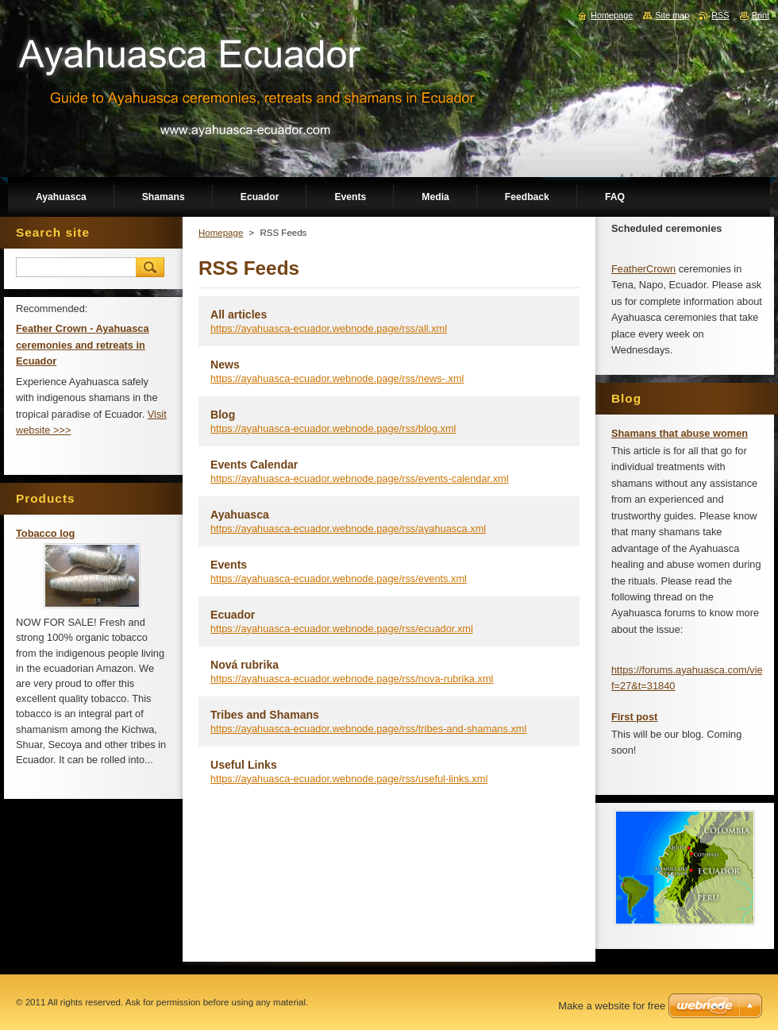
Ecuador (232, 614)
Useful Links (243, 764)
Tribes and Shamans (264, 714)
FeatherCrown (643, 269)
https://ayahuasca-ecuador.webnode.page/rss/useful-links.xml (348, 779)
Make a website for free (611, 1006)
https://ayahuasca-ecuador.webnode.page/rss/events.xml (338, 578)
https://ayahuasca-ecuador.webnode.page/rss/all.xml (328, 328)
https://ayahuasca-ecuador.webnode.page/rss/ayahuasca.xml (348, 528)
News (225, 364)
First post (634, 717)
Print (760, 15)
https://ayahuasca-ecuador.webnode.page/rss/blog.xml (333, 428)
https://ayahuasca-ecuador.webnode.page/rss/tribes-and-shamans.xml (368, 729)
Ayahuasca (239, 514)
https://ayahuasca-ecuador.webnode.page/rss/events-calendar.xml (359, 478)
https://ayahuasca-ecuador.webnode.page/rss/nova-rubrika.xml (351, 679)
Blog (222, 414)
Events (228, 564)
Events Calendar (254, 464)
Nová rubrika (244, 664)
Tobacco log (45, 533)
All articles (238, 314)
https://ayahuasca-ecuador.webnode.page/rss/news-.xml (337, 378)
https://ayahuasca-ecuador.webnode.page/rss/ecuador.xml (341, 629)
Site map (672, 15)
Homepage (220, 232)
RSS (720, 15)
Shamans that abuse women (679, 433)
